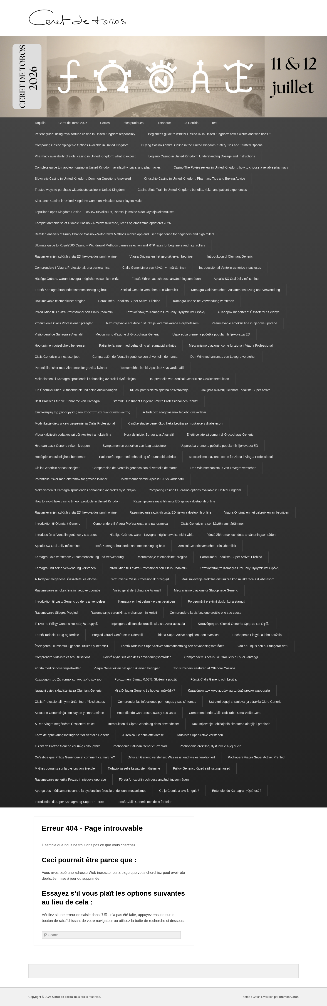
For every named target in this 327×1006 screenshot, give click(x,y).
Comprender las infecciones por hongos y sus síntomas (157, 701)
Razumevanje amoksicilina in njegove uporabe (244, 323)
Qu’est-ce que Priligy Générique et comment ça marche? (75, 757)
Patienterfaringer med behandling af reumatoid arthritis (137, 345)
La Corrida (191, 123)
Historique (163, 123)
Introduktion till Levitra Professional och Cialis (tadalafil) (74, 312)
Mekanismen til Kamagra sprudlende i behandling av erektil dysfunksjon (85, 379)
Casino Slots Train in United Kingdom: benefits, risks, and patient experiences (192, 189)
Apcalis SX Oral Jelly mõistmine (236, 279)
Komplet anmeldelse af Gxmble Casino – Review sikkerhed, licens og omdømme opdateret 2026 (103, 223)
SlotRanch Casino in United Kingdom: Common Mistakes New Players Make (89, 201)
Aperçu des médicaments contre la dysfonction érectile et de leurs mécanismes (90, 790)
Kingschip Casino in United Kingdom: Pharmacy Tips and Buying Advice (194, 178)
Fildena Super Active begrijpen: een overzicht (187, 635)
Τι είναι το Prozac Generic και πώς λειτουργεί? (67, 746)
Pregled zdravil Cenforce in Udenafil (117, 635)
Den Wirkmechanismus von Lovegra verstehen (223, 356)
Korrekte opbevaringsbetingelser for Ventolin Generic (72, 735)
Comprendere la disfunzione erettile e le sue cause (205, 612)
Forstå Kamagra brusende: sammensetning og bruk (71, 290)
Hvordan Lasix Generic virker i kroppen (62, 445)
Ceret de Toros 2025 (72, 123)
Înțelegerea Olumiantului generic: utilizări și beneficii (71, 646)
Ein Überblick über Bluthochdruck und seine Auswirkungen (76, 390)
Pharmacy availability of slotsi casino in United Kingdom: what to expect (85, 156)
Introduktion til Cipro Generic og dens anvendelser (143, 724)
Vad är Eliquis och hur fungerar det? (263, 646)
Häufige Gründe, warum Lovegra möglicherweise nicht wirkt (77, 279)
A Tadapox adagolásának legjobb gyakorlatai (174, 412)
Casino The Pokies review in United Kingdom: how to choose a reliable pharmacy (231, 167)
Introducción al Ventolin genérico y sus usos (230, 267)
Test (214, 123)
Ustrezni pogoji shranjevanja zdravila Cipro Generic (245, 701)
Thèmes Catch (288, 997)
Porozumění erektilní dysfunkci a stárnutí (216, 601)
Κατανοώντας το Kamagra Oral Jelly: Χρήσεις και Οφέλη (165, 312)
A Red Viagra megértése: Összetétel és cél (65, 724)
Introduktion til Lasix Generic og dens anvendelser (70, 601)
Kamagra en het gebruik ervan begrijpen (146, 601)
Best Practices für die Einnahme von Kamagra (67, 401)
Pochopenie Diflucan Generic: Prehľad (140, 746)
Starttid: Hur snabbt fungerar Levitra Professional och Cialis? (155, 401)
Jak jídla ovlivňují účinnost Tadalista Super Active (235, 390)
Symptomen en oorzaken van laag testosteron (135, 445)
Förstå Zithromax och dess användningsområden (166, 279)
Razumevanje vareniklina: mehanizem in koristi (124, 612)
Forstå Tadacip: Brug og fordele (57, 635)
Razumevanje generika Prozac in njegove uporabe (70, 779)
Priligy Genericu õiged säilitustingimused (201, 768)
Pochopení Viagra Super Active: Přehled (256, 757)
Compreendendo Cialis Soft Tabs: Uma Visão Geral (225, 713)
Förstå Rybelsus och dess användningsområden (137, 657)
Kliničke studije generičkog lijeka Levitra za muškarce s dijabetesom (175, 423)
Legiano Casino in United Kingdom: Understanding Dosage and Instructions (202, 156)
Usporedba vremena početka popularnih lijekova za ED (211, 334)
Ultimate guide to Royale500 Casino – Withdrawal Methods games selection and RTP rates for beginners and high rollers (120, 245)
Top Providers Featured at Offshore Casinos (204, 668)
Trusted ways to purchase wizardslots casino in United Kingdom (80, 189)
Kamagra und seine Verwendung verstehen (203, 301)
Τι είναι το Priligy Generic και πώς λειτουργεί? (67, 624)
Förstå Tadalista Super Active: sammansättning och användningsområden (173, 646)
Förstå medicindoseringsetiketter (58, 668)
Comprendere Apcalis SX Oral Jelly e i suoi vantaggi (221, 657)
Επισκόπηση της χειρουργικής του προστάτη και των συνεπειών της (82, 412)
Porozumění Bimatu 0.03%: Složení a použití (146, 679)
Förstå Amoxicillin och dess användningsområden (154, 779)
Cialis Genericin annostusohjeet (57, 356)
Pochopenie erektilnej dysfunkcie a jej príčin (210, 746)
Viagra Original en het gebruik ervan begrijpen (161, 256)
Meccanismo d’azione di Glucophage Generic (127, 334)
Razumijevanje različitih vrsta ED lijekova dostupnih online (75, 256)
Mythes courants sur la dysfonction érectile (65, 768)
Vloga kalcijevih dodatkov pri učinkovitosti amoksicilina (73, 434)
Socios (105, 123)
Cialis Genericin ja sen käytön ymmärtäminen (154, 267)
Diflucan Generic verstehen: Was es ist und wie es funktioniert (171, 757)
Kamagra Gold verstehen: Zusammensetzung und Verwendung (235, 290)
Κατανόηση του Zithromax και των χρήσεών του (68, 679)
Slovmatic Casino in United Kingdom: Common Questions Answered (83, 178)
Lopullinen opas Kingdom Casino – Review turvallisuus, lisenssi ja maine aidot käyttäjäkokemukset (104, 212)
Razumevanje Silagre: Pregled (56, 612)
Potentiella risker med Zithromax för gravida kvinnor (71, 368)
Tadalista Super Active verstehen (200, 735)
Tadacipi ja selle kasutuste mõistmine (134, 768)
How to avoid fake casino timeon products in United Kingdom (77, 501)
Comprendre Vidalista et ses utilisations (62, 657)
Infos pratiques (133, 123)
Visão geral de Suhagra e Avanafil (58, 334)
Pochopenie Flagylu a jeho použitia (257, 635)
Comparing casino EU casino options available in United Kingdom (195, 490)
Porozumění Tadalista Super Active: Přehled (129, 301)
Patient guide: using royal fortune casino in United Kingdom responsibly (85, 134)
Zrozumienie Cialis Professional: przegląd (64, 323)
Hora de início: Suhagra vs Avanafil (149, 434)
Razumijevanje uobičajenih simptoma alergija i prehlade (231, 724)
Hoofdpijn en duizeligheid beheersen (60, 345)
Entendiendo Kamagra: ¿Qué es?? (236, 790)
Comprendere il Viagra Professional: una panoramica (72, 267)
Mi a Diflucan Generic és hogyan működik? (144, 690)
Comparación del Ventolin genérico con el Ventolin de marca (134, 356)
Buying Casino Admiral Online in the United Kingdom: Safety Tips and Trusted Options (202, 145)
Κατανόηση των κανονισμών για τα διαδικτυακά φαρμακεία (229, 690)
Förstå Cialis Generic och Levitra (214, 679)
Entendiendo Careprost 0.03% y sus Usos (146, 713)
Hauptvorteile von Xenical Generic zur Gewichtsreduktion (189, 379)
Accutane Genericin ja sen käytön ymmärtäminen (69, 713)
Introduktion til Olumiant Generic (230, 256)
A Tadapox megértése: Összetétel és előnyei (249, 312)
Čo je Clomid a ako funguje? (179, 790)
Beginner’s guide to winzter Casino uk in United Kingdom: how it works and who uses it (209, 134)
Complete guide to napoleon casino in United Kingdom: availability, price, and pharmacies (98, 167)
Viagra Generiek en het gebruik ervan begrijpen (127, 668)
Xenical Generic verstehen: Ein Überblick (149, 290)
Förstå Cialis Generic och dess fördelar (144, 802)
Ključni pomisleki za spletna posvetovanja (159, 390)
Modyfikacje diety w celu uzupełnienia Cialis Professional (75, 423)
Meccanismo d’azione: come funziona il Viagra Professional (231, 345)
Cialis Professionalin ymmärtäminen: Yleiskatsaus (70, 701)
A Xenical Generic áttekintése (143, 735)
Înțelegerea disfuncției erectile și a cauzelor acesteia (148, 624)
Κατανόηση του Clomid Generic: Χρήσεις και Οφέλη (234, 624)
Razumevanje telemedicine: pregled (60, 301)
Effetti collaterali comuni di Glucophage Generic (220, 434)
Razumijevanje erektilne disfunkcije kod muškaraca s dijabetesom (152, 323)
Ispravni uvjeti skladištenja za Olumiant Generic (68, 690)
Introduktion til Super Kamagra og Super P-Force (69, 802)
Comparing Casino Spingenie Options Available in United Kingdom (81, 145)
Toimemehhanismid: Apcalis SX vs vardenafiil (152, 368)
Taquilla (40, 123)
